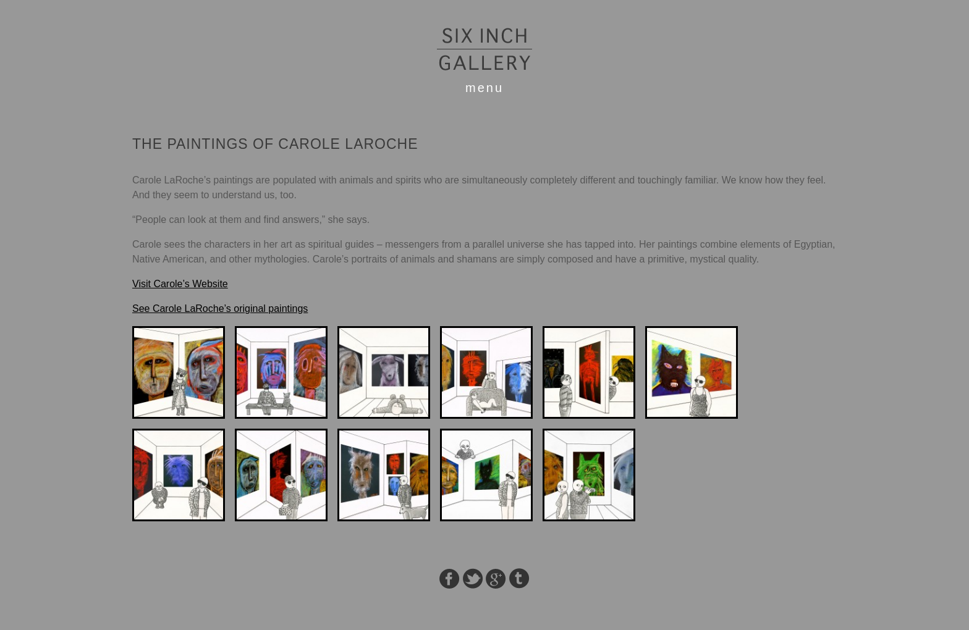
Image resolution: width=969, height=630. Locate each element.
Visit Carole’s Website (180, 284)
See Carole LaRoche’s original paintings (220, 308)
